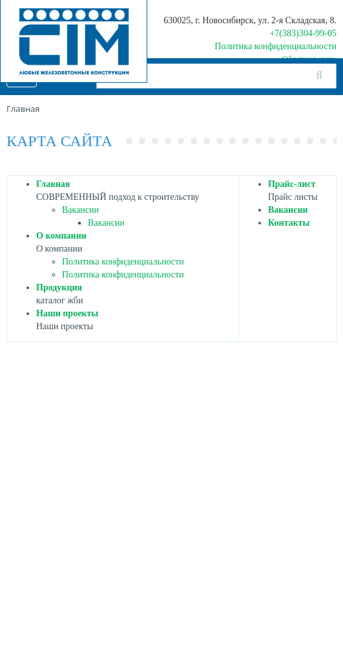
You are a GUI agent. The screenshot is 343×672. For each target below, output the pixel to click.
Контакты (288, 223)
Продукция (59, 287)
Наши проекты (67, 313)
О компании (61, 236)
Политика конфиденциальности (275, 46)
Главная (53, 184)
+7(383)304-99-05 (303, 33)
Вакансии (80, 210)
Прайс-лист (292, 184)
